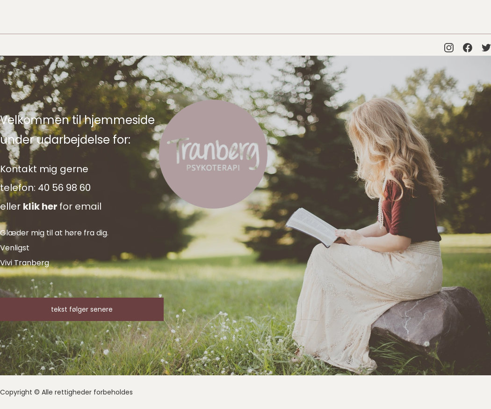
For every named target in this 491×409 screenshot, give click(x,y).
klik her (41, 206)
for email (80, 206)
